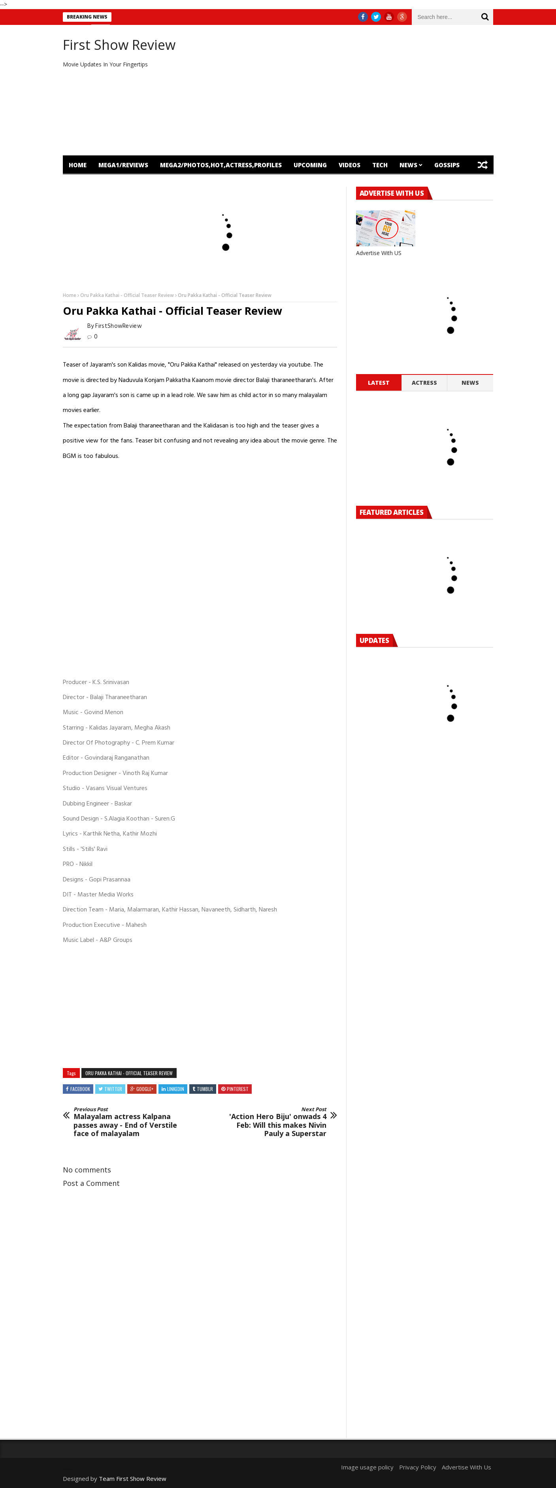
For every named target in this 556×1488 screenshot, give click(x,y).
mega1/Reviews (123, 165)
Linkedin (175, 1088)
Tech (380, 165)
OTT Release (135, 184)
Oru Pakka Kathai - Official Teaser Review (127, 295)
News (408, 165)
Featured (84, 184)
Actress (424, 382)
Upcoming (310, 165)
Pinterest (238, 1088)
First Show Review (119, 45)
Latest (379, 382)
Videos (349, 165)
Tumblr (205, 1088)
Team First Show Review (132, 1478)
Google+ (144, 1088)
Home (78, 165)
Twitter (113, 1088)
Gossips (447, 165)
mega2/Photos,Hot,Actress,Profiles (221, 165)
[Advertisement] (351, 90)
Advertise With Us (466, 1467)
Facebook (80, 1088)
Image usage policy (367, 1467)
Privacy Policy (417, 1467)
